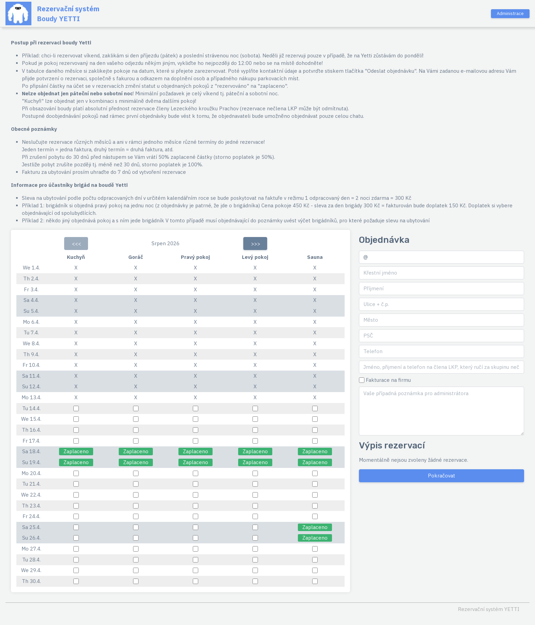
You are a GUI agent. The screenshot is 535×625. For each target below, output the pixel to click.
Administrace (510, 13)
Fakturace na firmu (388, 380)
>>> (255, 243)
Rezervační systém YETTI (488, 609)
